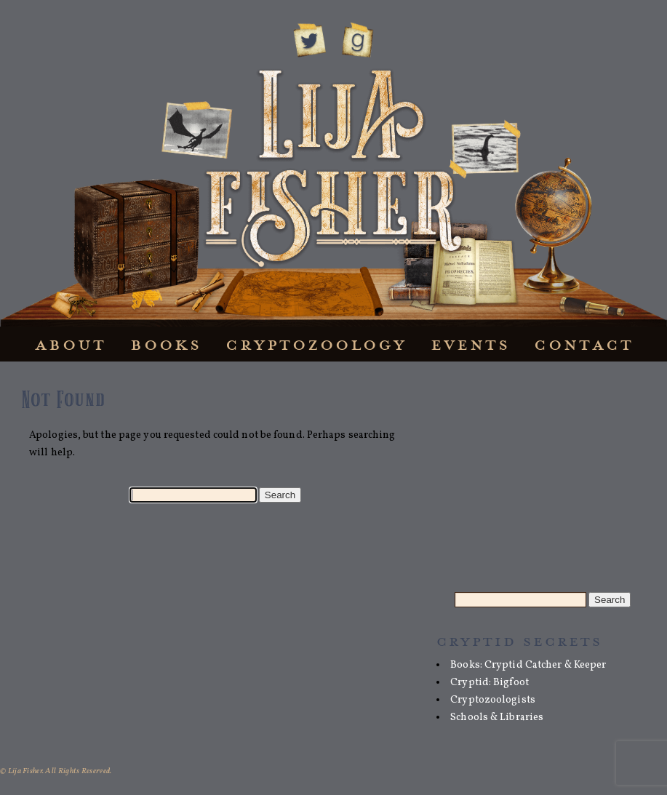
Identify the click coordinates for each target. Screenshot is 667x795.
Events (470, 344)
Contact (584, 344)
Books (165, 344)
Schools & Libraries (496, 717)
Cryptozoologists (492, 700)
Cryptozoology (316, 344)
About (70, 344)
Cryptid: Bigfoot (489, 683)
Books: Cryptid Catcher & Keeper (528, 665)
